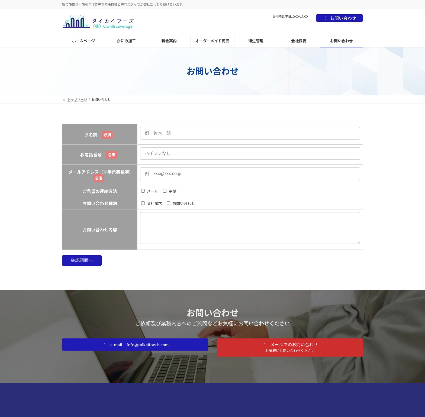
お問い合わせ (339, 18)
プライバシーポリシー (227, 393)
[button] (135, 350)
